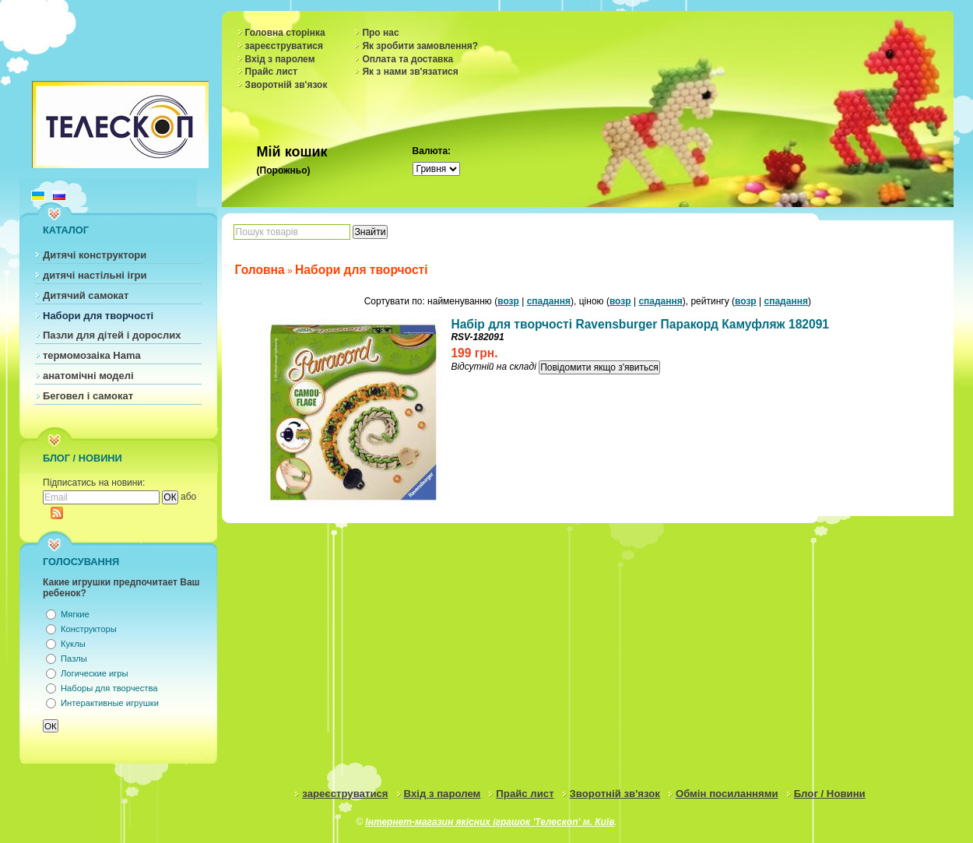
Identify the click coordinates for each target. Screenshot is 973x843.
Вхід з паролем (280, 59)
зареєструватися (284, 45)
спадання (549, 301)
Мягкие (75, 614)
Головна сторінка (285, 32)
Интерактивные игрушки (110, 703)
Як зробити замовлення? (420, 45)
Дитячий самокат (85, 295)
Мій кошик (292, 152)
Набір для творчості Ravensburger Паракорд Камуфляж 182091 (640, 324)
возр (508, 301)
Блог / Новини (830, 793)
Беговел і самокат (88, 396)
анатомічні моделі (88, 375)
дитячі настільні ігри (95, 275)
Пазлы (74, 658)
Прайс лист (271, 71)
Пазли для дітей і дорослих (112, 335)
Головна (260, 269)
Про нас (380, 32)
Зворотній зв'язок (286, 84)
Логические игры (94, 673)
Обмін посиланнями (727, 793)
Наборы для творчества (109, 688)
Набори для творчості (98, 315)
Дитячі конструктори (94, 255)
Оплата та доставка (407, 59)
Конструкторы (89, 629)
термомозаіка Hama (92, 355)
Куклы (73, 643)
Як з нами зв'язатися (410, 71)
